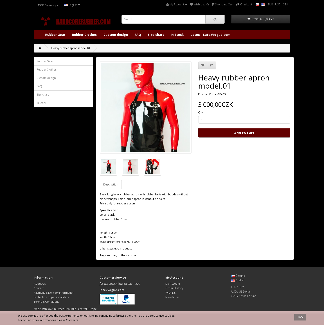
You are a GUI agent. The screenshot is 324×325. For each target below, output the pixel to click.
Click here (72, 320)
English (72, 5)
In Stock (177, 34)
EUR (270, 4)
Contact (39, 288)
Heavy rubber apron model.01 (70, 48)
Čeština (238, 276)
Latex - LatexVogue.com (210, 34)
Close (300, 317)
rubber (111, 255)
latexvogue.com (112, 290)
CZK (285, 4)
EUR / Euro (237, 287)
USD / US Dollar (241, 291)
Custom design (116, 34)
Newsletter (172, 297)
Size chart (156, 34)
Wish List (170, 293)
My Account (172, 284)
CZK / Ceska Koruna (243, 296)
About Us (40, 284)
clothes (122, 255)
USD (278, 4)
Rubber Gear (55, 34)
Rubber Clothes (84, 34)
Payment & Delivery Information (54, 293)
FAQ (138, 34)
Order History (174, 288)
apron (132, 255)
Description (110, 184)
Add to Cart (244, 132)
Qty (200, 112)
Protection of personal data (51, 297)
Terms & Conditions (46, 302)
